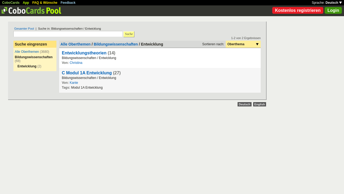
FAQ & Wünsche (44, 3)
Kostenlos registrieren (298, 10)
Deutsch (333, 3)
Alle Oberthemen (27, 52)
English (259, 104)
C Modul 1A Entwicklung (87, 73)
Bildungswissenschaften (116, 44)
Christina (76, 63)
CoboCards (11, 3)
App (26, 3)
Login (333, 10)
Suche (129, 34)
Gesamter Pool (24, 28)
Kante (74, 83)
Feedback (68, 3)
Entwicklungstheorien (84, 53)
